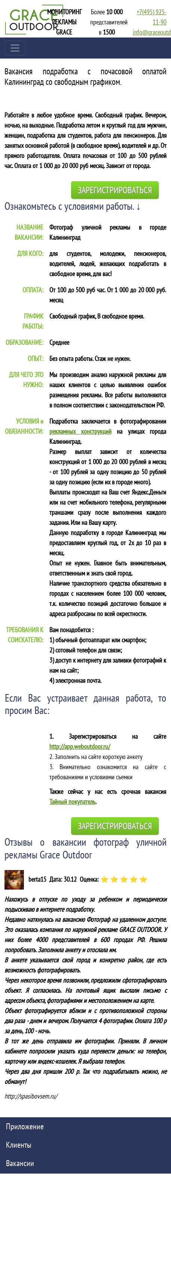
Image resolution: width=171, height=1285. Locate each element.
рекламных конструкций (80, 431)
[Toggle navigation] (14, 48)
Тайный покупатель (72, 801)
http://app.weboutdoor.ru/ (79, 746)
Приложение (25, 1126)
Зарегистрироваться (115, 190)
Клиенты (18, 1144)
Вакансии (20, 1163)
